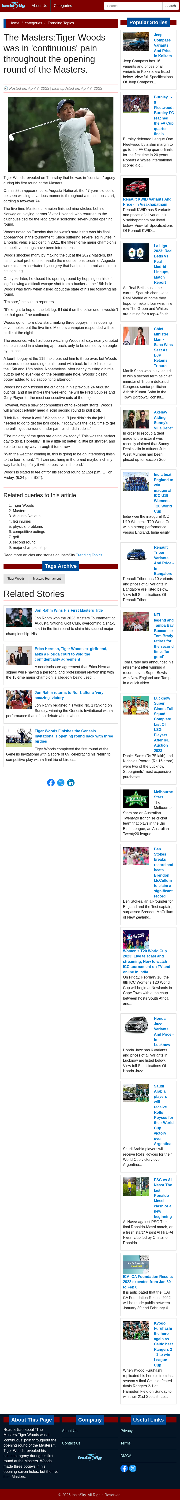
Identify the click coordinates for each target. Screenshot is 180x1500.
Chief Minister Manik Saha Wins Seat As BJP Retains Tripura (163, 347)
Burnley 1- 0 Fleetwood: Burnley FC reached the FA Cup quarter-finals (164, 115)
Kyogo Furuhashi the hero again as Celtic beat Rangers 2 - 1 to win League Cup (163, 1344)
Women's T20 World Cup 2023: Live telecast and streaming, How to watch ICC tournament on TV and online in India (146, 961)
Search (170, 6)
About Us (39, 6)
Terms (125, 1443)
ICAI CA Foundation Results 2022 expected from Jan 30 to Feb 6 (148, 1282)
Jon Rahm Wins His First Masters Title (69, 610)
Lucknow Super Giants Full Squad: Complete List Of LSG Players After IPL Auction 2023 (163, 724)
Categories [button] (63, 6)
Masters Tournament (47, 578)
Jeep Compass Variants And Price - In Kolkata (164, 45)
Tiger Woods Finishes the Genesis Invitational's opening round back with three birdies (74, 736)
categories (33, 23)
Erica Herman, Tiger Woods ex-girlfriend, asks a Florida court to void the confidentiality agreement (71, 654)
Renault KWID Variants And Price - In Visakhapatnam (147, 201)
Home (14, 23)
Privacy (126, 1431)
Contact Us (71, 1443)
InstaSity (79, 1495)
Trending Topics (61, 23)
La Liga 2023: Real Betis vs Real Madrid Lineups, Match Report (163, 264)
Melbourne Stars (163, 794)
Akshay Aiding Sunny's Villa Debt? (163, 420)
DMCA (125, 1456)
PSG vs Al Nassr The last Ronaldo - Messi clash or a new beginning (163, 1198)
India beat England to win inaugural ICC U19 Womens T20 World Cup (163, 493)
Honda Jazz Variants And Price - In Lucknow (164, 1031)
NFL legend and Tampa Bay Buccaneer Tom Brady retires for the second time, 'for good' (164, 636)
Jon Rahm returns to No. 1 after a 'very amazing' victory (69, 695)
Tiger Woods (16, 578)
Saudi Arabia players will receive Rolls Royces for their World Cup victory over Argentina (164, 1115)
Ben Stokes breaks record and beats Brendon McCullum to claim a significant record (163, 872)
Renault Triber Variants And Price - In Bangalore (164, 560)
